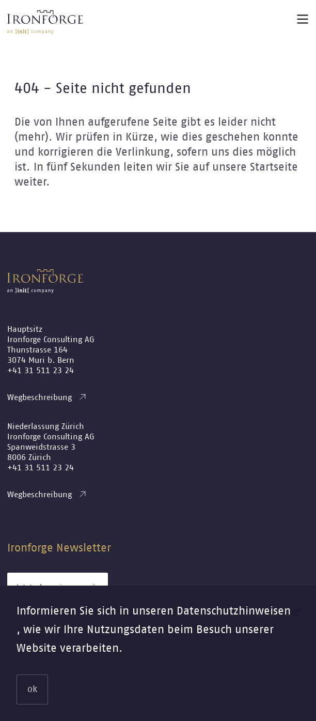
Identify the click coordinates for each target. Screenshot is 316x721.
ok (32, 689)
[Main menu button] (302, 19)
